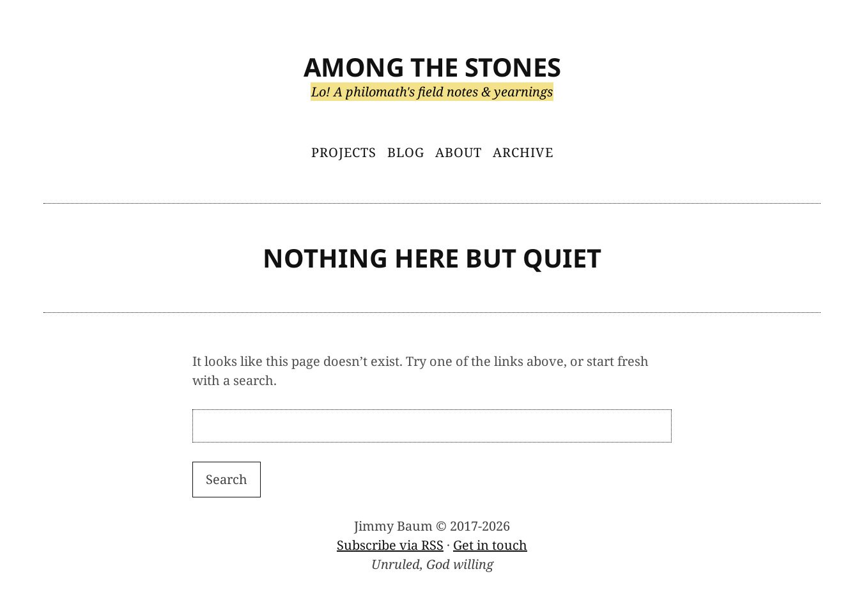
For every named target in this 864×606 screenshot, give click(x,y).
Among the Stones (432, 66)
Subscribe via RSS (390, 545)
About (458, 152)
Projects (343, 152)
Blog (405, 152)
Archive (523, 152)
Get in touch (490, 545)
